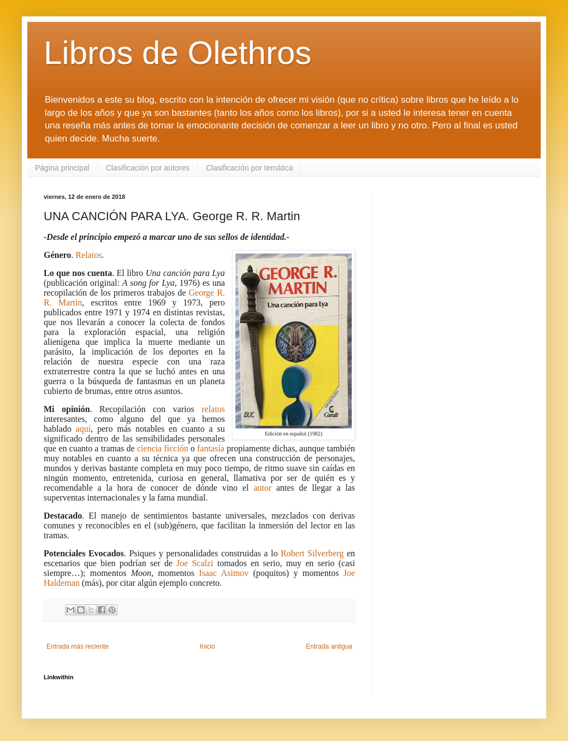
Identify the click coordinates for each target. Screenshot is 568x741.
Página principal (62, 167)
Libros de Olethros (177, 52)
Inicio (207, 646)
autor (262, 487)
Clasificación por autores (148, 167)
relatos (213, 409)
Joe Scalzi (195, 563)
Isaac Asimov (223, 573)
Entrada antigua (329, 646)
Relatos (88, 255)
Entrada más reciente (77, 646)
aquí (83, 428)
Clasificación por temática (249, 167)
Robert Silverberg (312, 553)
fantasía (210, 448)
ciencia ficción (162, 448)
